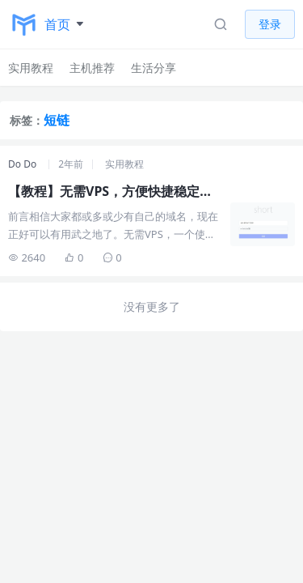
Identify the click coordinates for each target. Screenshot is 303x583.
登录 (270, 24)
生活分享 (153, 67)
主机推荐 (92, 67)
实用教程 (30, 67)
